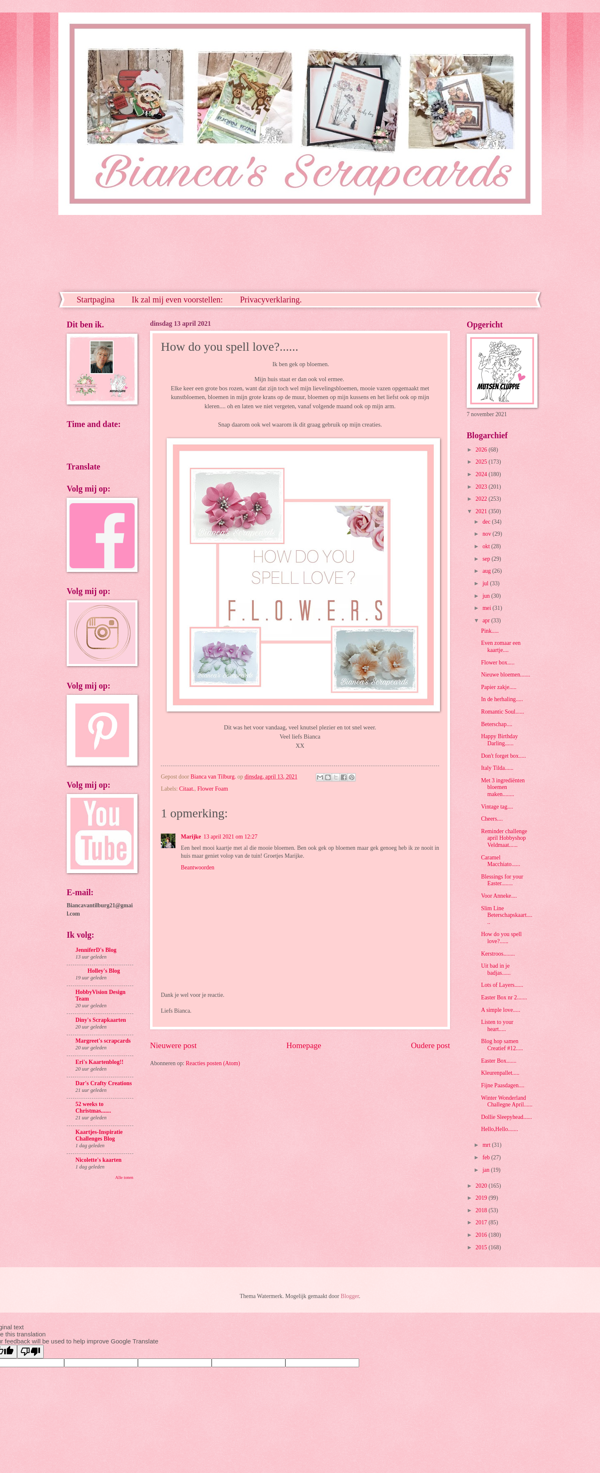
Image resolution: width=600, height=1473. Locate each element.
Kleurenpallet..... (500, 1073)
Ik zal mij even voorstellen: (177, 299)
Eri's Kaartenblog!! (99, 1062)
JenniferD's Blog (96, 950)
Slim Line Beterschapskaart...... (506, 915)
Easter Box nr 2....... (504, 997)
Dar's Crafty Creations (103, 1083)
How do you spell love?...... (501, 937)
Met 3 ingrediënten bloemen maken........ (503, 787)
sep (487, 559)
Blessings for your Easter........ (502, 880)
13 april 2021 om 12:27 (230, 837)
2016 (481, 1235)
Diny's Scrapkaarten (100, 1020)
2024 (481, 474)
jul (486, 583)
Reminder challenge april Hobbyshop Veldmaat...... (504, 838)
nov (487, 534)
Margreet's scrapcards (103, 1041)
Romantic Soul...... (502, 712)
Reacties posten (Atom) (213, 1063)
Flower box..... (497, 662)
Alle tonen (124, 1177)
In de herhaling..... (502, 699)
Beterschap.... (496, 724)
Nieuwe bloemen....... (505, 675)
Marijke (191, 837)
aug (487, 571)
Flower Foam (212, 789)
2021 (481, 511)
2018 (481, 1210)
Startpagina (96, 299)
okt (486, 546)
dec (487, 522)
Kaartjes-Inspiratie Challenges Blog (98, 1135)
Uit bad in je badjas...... (495, 969)
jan (486, 1170)
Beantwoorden (197, 867)
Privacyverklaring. (271, 299)
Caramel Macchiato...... (500, 861)
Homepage (303, 1045)
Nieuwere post (173, 1045)
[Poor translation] (30, 1351)
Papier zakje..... (498, 687)
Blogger (350, 1296)
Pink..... (490, 631)
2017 (481, 1222)
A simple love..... (500, 1010)
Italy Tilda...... (497, 768)
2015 (481, 1247)
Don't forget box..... (503, 756)
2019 (481, 1198)
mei (487, 608)
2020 (481, 1186)
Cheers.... (491, 819)
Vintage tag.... (497, 807)
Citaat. (186, 789)
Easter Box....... (498, 1061)
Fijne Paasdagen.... (502, 1085)
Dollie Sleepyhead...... (506, 1117)
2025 (481, 462)
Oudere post (430, 1045)
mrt (487, 1145)
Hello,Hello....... (499, 1129)
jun (486, 596)
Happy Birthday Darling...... (499, 739)
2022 (481, 499)
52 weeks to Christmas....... (93, 1107)
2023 (481, 487)
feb (486, 1157)
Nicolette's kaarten (98, 1160)
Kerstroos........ (498, 954)
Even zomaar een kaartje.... (500, 646)
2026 (481, 450)
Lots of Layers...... (502, 985)
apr (486, 620)
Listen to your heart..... (497, 1025)
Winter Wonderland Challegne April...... (506, 1101)
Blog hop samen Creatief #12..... (502, 1044)
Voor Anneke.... (499, 896)
